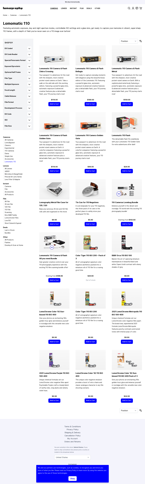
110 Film (7, 210)
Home (5, 15)
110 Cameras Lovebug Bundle (125, 202)
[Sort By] (129, 41)
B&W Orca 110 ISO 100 (122, 255)
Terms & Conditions (72, 426)
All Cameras (9, 140)
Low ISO (8, 220)
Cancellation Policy (73, 435)
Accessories (9, 159)
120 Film (8, 207)
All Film (7, 201)
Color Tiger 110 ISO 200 (86, 311)
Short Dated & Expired (13, 223)
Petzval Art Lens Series (13, 177)
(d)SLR (7, 171)
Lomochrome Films (11, 218)
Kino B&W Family (11, 215)
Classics (8, 145)
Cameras (54, 8)
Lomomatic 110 (10, 162)
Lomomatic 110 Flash (121, 135)
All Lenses (8, 168)
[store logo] (12, 8)
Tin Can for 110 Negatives (87, 202)
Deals (89, 8)
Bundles (8, 233)
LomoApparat (10, 143)
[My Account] (133, 8)
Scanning (8, 212)
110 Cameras (9, 151)
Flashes (7, 242)
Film (81, 8)
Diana (7, 153)
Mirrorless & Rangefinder (14, 174)
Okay (72, 478)
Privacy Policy (73, 429)
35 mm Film (9, 204)
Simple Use (9, 156)
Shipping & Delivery (72, 432)
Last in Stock (9, 230)
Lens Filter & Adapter (12, 179)
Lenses (64, 8)
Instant (73, 8)
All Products (9, 194)
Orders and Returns (72, 441)
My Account (72, 438)
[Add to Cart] (54, 104)
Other (97, 8)
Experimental (9, 148)
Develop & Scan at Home (14, 245)
